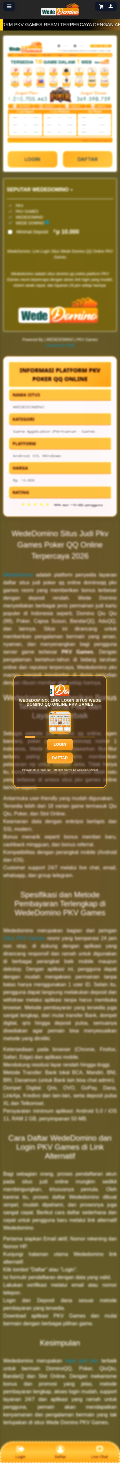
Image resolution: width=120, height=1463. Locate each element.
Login (60, 744)
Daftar (60, 757)
